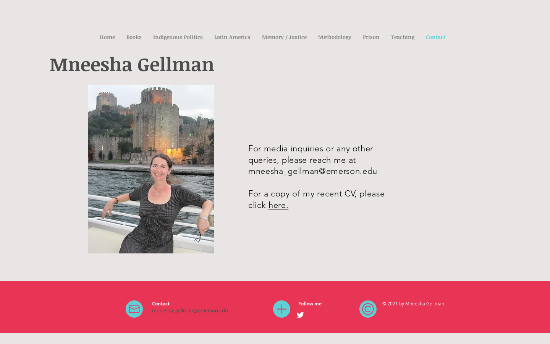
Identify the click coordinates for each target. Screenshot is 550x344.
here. (278, 205)
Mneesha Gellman (132, 63)
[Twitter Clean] (300, 315)
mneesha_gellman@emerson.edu (312, 171)
